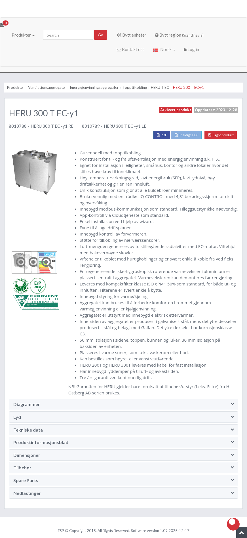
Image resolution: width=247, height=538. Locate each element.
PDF (162, 135)
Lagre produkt (221, 135)
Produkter (23, 34)
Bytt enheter (131, 34)
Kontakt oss (131, 49)
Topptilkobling (135, 87)
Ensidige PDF (187, 135)
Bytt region (179, 34)
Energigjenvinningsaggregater (94, 87)
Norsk (164, 49)
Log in (191, 49)
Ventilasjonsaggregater (47, 87)
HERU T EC (160, 87)
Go (100, 34)
